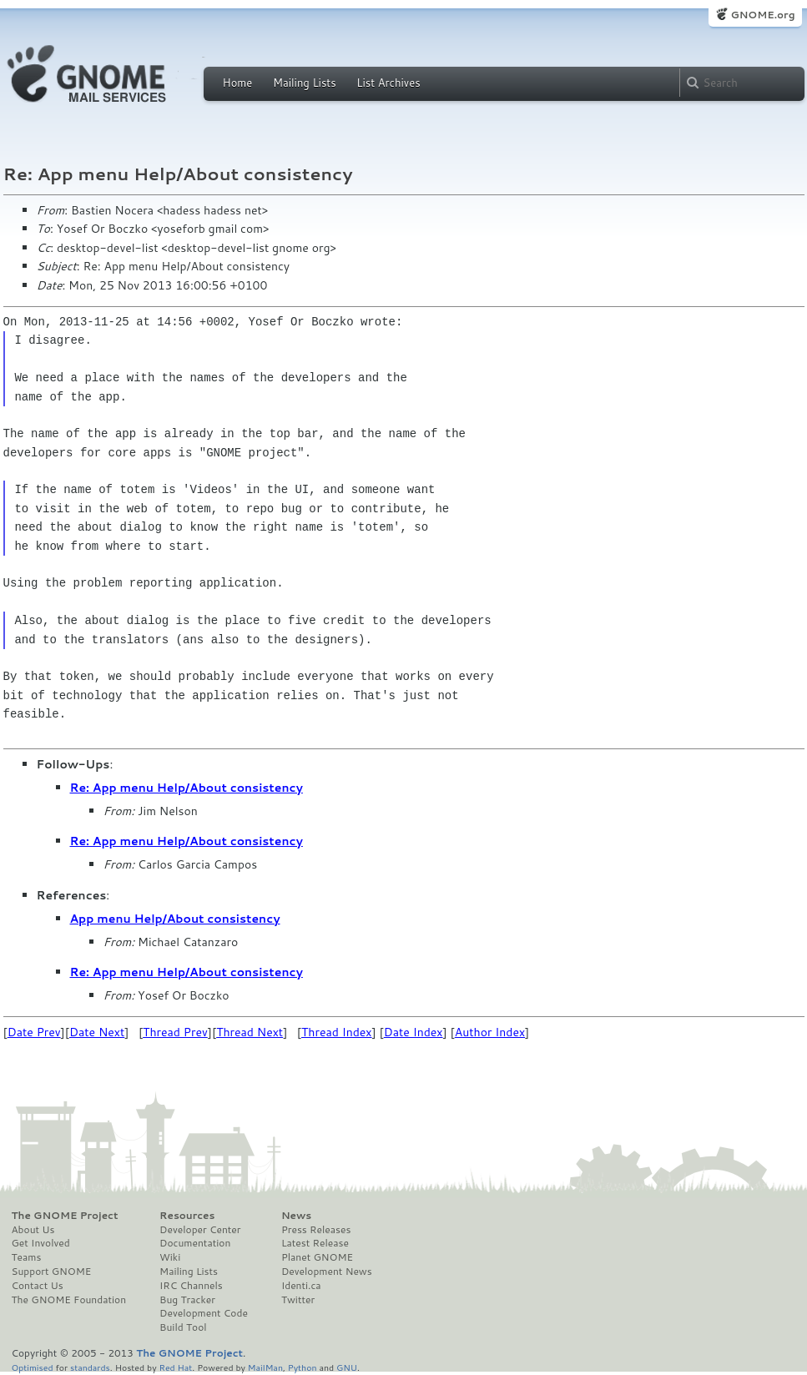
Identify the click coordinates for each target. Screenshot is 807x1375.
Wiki (169, 1257)
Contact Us (37, 1285)
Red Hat (175, 1367)
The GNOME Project (65, 1215)
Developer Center (199, 1229)
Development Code (203, 1313)
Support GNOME (52, 1271)
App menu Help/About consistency (175, 918)
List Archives (388, 82)
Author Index (490, 1032)
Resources (186, 1215)
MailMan (265, 1367)
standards (90, 1367)
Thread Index (336, 1032)
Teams (27, 1257)
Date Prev (34, 1032)
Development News (326, 1271)
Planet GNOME (317, 1257)
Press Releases (316, 1229)
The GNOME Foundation (69, 1300)
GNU (346, 1367)
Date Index (413, 1032)
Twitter (298, 1300)
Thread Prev (175, 1032)
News (296, 1215)
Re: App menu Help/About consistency (186, 787)
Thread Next (249, 1032)
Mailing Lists (304, 82)
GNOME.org (762, 15)
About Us (33, 1229)
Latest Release (315, 1243)
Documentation (194, 1243)
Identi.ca (301, 1285)
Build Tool (182, 1327)
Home (238, 82)
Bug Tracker (187, 1300)
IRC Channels (191, 1285)
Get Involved (41, 1243)
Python (302, 1367)
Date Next (96, 1032)
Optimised (32, 1367)
